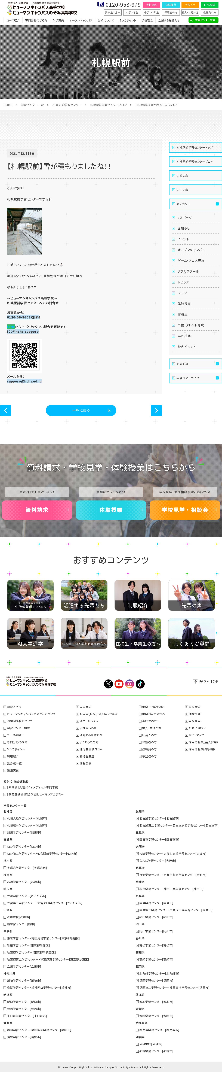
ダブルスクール (188, 271)
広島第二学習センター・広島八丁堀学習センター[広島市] (176, 910)
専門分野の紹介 (17, 742)
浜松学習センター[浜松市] (24, 1037)
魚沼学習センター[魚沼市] (24, 1009)
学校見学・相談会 (185, 510)
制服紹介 (13, 756)
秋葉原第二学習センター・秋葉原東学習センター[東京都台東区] (48, 959)
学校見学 (190, 4)
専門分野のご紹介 (36, 20)
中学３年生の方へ (153, 714)
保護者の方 (171, 12)
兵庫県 (140, 882)
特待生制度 (87, 756)
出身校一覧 (14, 763)
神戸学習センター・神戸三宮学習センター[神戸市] (171, 889)
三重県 (140, 832)
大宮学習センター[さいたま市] (26, 896)
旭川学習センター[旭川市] (24, 832)
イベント (183, 239)
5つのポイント (127, 20)
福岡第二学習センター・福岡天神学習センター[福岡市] (174, 987)
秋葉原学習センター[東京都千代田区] (31, 952)
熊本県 (140, 994)
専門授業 (184, 335)
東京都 (8, 931)
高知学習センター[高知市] (156, 959)
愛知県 (140, 811)
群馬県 (8, 875)
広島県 (140, 896)
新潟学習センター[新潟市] (24, 1002)
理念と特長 (14, 707)
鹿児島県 (142, 1023)
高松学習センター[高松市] (156, 945)
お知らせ (184, 228)
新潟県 (8, 994)
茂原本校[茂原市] (18, 917)
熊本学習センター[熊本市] (156, 1002)
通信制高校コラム (91, 749)
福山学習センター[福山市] (156, 917)
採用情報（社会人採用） (203, 742)
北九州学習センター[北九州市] (159, 973)
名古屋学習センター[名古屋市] (159, 818)
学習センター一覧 (32, 105)
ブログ (182, 292)
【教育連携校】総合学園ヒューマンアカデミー (35, 794)
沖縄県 (140, 1037)
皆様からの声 (88, 728)
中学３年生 (132, 12)
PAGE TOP (208, 681)
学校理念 (147, 20)
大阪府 (140, 846)
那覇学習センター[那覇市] (156, 1051)
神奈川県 (9, 973)
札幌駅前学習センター (67, 105)
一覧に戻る (81, 410)
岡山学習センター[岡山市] (156, 931)
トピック (183, 282)
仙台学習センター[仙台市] (24, 846)
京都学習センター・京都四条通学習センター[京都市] (173, 875)
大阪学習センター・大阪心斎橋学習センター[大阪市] (173, 853)
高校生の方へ (113, 12)
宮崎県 (140, 1009)
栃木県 (8, 860)
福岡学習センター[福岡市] (156, 980)
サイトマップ (196, 735)
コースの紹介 (15, 735)
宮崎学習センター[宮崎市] (156, 1016)
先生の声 (182, 190)
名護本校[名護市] (150, 1044)
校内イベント (187, 346)
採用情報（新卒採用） (202, 749)
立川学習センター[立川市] (24, 966)
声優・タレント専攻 (191, 325)
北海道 (8, 811)
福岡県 (140, 966)
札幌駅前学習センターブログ (108, 105)
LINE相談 (209, 4)
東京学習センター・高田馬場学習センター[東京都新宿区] (43, 938)
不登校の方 (149, 756)
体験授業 (171, 4)
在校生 (182, 314)
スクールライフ (89, 721)
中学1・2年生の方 (153, 707)
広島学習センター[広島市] (156, 903)
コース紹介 (13, 20)
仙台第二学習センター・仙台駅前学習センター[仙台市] (42, 853)
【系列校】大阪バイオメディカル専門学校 (32, 787)
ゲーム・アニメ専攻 (191, 260)
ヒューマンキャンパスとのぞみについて (31, 714)
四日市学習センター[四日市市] (159, 839)
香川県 (140, 938)
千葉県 (8, 910)
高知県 (140, 952)
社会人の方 (149, 735)
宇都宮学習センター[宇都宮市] (27, 868)
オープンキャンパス (80, 20)
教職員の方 (209, 12)
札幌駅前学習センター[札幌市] (27, 825)
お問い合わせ (197, 728)
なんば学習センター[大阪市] (157, 860)
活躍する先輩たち (169, 20)
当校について (106, 20)
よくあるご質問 (89, 742)
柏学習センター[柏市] (21, 924)
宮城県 (8, 839)
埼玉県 (8, 889)
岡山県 (140, 924)
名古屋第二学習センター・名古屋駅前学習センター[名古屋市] (178, 825)
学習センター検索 (205, 20)
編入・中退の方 (190, 12)
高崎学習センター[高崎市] (24, 882)
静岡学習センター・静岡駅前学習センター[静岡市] (39, 1030)
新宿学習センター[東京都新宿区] (28, 945)
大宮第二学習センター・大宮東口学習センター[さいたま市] (44, 903)
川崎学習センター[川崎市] (24, 980)
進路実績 (13, 770)
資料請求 (151, 4)
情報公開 (85, 763)
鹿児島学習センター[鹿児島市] (159, 1030)
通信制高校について (20, 721)
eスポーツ (185, 217)
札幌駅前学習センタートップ (195, 147)
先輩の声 (182, 176)
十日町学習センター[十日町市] (27, 1016)
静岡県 (8, 1023)
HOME (8, 105)
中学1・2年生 (151, 12)
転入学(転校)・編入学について (99, 714)
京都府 (140, 868)
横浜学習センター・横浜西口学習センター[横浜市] (39, 987)
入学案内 (58, 20)
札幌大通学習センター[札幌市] (27, 818)
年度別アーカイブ (188, 378)
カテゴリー (183, 204)
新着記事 (182, 364)
